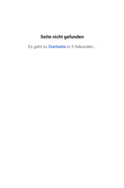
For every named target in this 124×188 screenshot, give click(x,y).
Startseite (57, 46)
